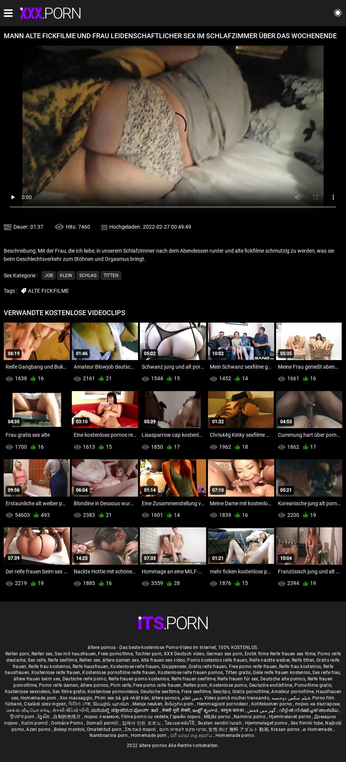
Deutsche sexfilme (160, 691)
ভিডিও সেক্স (79, 704)
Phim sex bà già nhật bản (122, 698)
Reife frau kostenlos (49, 666)
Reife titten (303, 660)
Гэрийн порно (186, 716)
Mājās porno (218, 716)
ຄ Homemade (318, 729)
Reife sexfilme (62, 660)
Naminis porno (250, 716)
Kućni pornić (35, 723)
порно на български (317, 704)
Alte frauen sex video (163, 660)
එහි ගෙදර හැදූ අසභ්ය (192, 735)
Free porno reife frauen (253, 666)
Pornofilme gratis (312, 685)
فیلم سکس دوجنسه (291, 698)
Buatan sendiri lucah (220, 723)
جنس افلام (192, 698)
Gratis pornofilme (250, 691)
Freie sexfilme (196, 691)
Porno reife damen (58, 685)
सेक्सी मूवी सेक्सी (176, 710)
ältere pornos (94, 685)
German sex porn (224, 653)
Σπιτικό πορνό (141, 729)
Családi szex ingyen (45, 704)
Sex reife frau (326, 672)
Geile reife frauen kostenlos (281, 672)
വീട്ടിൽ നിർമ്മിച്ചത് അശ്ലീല (309, 710)
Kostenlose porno (228, 685)
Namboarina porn (109, 735)
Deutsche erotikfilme (271, 685)
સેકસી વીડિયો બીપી (70, 710)
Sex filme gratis (68, 691)
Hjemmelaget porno (266, 723)
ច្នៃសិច (44, 716)
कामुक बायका (233, 710)
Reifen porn (17, 653)
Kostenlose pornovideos (113, 691)
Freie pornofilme (115, 653)
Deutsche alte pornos (282, 679)
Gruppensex (174, 666)
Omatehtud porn (105, 729)
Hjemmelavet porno (290, 716)
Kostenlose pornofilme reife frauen (119, 672)
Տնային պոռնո (112, 704)
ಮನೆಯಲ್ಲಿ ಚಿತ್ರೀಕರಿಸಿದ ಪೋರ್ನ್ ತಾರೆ (125, 710)
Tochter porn (148, 653)
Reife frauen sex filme (293, 653)
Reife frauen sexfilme (193, 679)
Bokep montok (69, 729)
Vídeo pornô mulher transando (236, 698)
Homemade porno (235, 735)
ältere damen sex (120, 660)
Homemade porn (39, 698)
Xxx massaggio (76, 698)
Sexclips (221, 691)
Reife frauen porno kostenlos (138, 679)
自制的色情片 (67, 716)
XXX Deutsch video (184, 653)
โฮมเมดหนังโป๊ (180, 723)
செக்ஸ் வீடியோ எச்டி (28, 710)
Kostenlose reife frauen (134, 666)
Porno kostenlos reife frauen (217, 660)
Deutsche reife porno (84, 679)
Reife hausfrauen (90, 666)
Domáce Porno (67, 723)
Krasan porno (286, 729)
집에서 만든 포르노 (142, 723)
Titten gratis (238, 672)
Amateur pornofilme (292, 691)
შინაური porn (180, 704)
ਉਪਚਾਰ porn (23, 716)
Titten (111, 275)
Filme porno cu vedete (144, 716)
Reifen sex (42, 653)
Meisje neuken (147, 704)
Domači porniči (103, 723)
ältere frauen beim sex (37, 679)
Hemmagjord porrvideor (223, 704)
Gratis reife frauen (208, 666)
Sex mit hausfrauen (75, 653)
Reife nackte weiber (269, 660)
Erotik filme (257, 653)
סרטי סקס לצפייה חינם (182, 729)
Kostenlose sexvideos (27, 691)
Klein (66, 275)
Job (49, 275)
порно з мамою (101, 716)
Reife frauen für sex (237, 679)
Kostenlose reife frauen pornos (190, 672)
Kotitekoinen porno (272, 704)
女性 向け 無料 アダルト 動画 (238, 729)
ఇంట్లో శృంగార (205, 710)
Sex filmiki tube (307, 723)
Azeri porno (39, 729)
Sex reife (37, 660)
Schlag (88, 275)
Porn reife (120, 685)
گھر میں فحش (262, 710)
